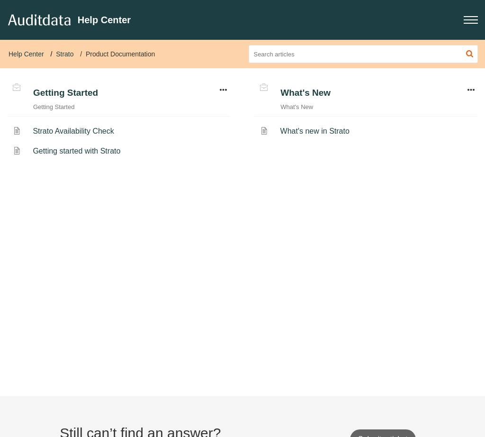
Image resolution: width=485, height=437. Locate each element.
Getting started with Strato (76, 151)
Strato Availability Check (73, 131)
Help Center (26, 54)
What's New (305, 93)
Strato (64, 54)
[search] (363, 54)
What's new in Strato (315, 131)
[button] (471, 20)
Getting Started (65, 93)
